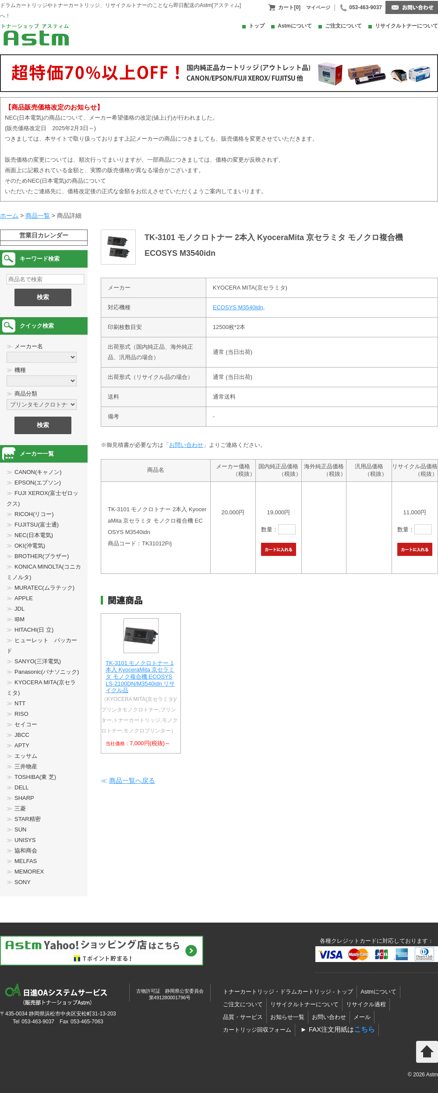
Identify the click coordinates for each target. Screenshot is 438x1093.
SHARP (24, 798)
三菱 (20, 808)
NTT (19, 703)
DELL (21, 787)
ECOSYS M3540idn (238, 307)
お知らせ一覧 (287, 1017)
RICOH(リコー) (34, 514)
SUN (20, 829)
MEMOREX (29, 871)
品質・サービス (243, 1017)
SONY (22, 882)
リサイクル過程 (366, 1004)
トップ (257, 26)
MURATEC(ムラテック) (44, 587)
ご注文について (343, 26)
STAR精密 (27, 819)
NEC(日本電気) (33, 535)
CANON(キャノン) (38, 472)
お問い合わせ (186, 445)
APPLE (23, 598)
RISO (21, 714)
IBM (19, 619)
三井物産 (25, 766)
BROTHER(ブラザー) (41, 556)
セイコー (25, 724)
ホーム (9, 215)
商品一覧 (37, 215)
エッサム (25, 756)
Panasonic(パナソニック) (46, 672)
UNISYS (24, 840)
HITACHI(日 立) (33, 629)
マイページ (318, 7)
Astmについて (295, 26)
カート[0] (289, 7)
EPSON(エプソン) (37, 482)
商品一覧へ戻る (132, 780)
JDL (19, 608)
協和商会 (25, 850)
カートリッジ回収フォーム (257, 1029)
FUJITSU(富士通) (36, 524)
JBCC (21, 735)
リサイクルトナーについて (406, 26)
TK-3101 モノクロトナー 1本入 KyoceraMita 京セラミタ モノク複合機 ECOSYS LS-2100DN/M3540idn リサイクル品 (140, 676)
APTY (21, 745)
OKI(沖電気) (29, 545)
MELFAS (25, 861)
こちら (364, 1029)
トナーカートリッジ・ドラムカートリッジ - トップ (288, 991)
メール (362, 1017)
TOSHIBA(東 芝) (35, 777)
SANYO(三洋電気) (37, 661)
